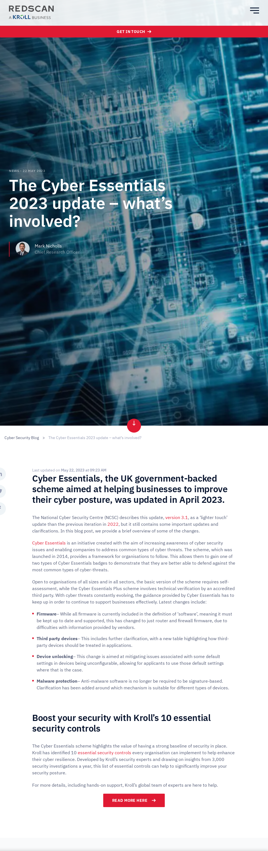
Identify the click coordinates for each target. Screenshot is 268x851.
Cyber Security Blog (21, 437)
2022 (113, 524)
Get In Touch (134, 31)
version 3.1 (176, 517)
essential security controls (104, 752)
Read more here (134, 800)
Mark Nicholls (48, 246)
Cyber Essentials (49, 543)
